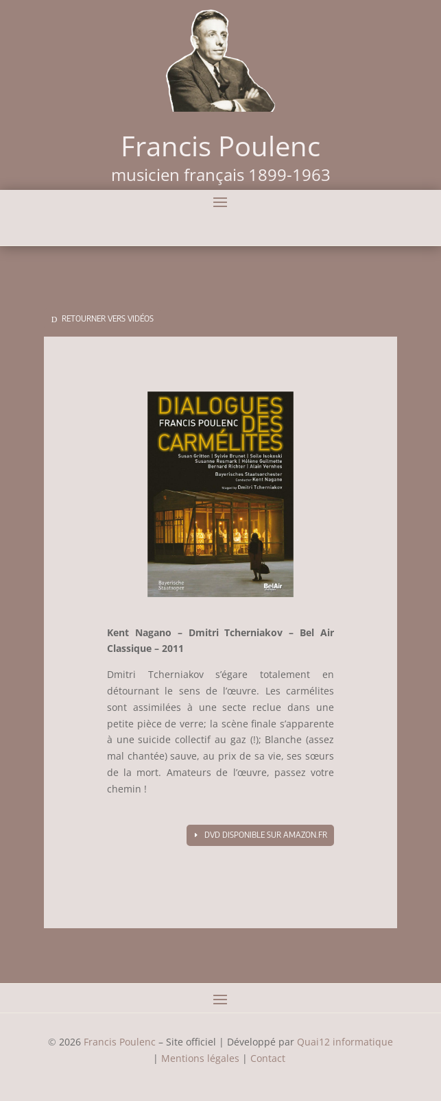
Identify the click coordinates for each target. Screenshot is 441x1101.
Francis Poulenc (120, 1041)
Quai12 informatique (345, 1041)
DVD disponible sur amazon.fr (265, 835)
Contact (269, 1058)
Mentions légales (200, 1058)
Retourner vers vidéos (108, 318)
